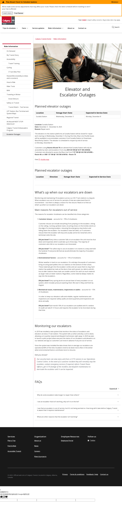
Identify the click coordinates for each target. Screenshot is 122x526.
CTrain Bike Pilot (14, 72)
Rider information (56, 28)
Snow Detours (13, 99)
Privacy (65, 474)
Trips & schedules (10, 28)
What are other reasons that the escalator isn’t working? (57, 417)
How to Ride (11, 82)
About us (71, 28)
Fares (25, 28)
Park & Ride (12, 446)
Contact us (82, 28)
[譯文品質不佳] (5, 497)
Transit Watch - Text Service (18, 107)
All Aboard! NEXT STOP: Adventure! (15, 123)
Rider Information (11, 46)
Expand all (113, 389)
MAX (8, 90)
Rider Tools (11, 86)
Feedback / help (92, 474)
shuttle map (45, 159)
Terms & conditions (77, 474)
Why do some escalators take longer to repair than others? (58, 395)
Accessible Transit (14, 451)
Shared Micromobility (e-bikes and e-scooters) (17, 77)
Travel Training (14, 63)
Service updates (38, 28)
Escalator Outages (13, 134)
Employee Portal (67, 441)
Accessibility (11, 59)
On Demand (11, 51)
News (36, 446)
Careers (37, 451)
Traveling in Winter (13, 94)
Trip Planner (18, 13)
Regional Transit (13, 118)
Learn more (7, 13)
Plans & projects (40, 457)
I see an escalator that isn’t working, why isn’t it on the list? (58, 402)
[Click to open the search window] (115, 27)
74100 (84, 20)
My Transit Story (13, 55)
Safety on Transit (13, 103)
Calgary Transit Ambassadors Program (17, 129)
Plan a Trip (11, 441)
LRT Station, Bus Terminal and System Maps (17, 112)
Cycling (9, 68)
